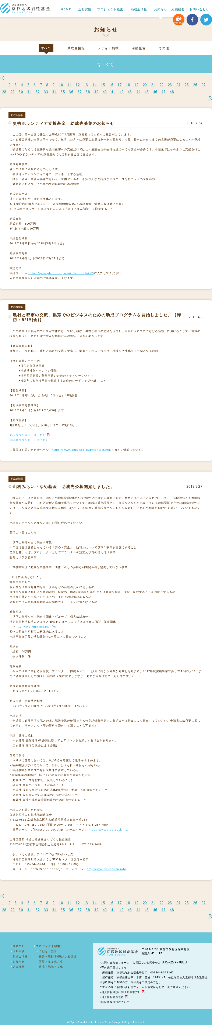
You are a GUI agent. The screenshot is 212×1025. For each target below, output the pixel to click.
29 (13, 92)
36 (71, 92)
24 (178, 85)
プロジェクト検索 (110, 9)
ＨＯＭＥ (65, 9)
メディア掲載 (108, 48)
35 (63, 92)
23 (170, 85)
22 (162, 85)
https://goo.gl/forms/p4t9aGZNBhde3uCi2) (61, 273)
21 (153, 85)
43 (130, 92)
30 (21, 92)
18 (128, 85)
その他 (164, 48)
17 (120, 85)
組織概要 (178, 9)
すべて (46, 48)
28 (4, 92)
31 (29, 92)
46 (155, 92)
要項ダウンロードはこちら (28, 435)
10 (61, 85)
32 (38, 92)
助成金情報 (139, 9)
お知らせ (160, 9)
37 (80, 92)
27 (203, 85)
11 (69, 85)
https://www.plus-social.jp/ (108, 829)
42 (122, 92)
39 (96, 92)
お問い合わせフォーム (115, 962)
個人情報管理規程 (112, 997)
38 (88, 92)
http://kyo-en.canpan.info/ (36, 626)
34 (54, 92)
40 (105, 92)
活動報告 (139, 48)
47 (163, 92)
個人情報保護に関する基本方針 (121, 992)
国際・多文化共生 (51, 961)
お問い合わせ (199, 9)
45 (147, 92)
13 (86, 85)
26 (195, 85)
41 (113, 92)
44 (138, 92)
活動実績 (84, 9)
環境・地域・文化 (51, 967)
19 (136, 85)
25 (187, 85)
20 (145, 85)
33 (46, 92)
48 (172, 92)
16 (111, 85)
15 (103, 85)
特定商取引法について (115, 1002)
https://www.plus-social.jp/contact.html (82, 450)
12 (78, 85)
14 (94, 85)
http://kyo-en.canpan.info (106, 869)
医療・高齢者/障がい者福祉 (58, 956)
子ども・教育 (48, 951)
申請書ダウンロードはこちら (29, 440)
